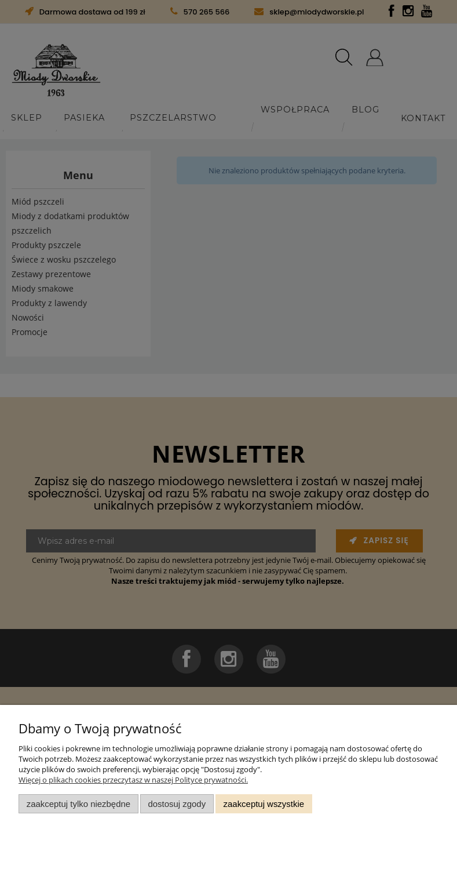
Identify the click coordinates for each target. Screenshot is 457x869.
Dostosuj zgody (177, 804)
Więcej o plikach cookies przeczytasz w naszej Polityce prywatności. (133, 780)
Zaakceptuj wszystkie (264, 804)
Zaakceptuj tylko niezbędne (78, 804)
